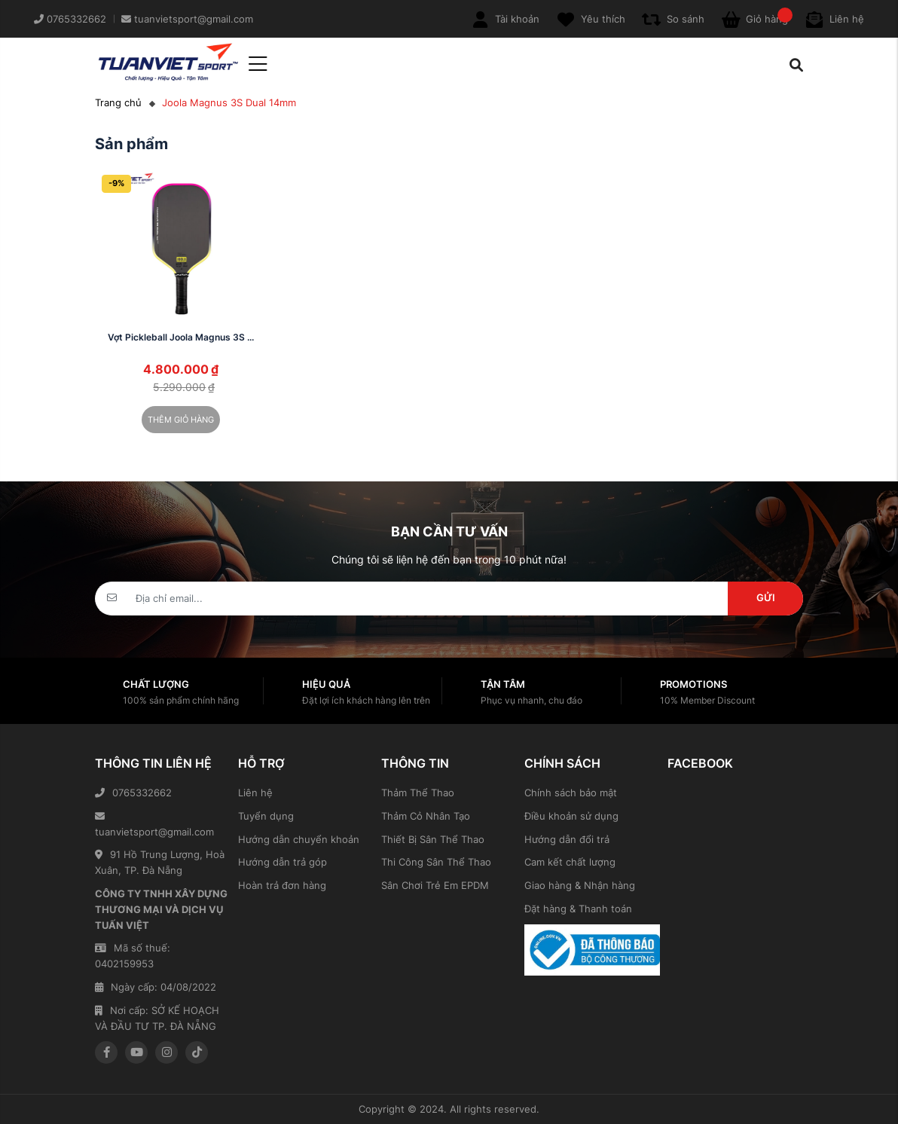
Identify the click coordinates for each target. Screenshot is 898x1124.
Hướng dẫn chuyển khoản (298, 839)
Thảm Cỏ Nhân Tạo (425, 816)
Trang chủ (118, 102)
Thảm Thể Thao (417, 792)
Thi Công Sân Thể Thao (436, 862)
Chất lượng (156, 684)
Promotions (693, 684)
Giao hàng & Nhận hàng (579, 885)
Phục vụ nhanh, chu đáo (531, 700)
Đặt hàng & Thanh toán (578, 909)
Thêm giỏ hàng (181, 419)
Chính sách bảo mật (570, 792)
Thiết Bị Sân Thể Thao (432, 839)
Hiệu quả (326, 684)
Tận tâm (503, 684)
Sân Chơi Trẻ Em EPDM (435, 885)
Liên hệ (255, 792)
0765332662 (133, 792)
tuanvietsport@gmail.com (154, 824)
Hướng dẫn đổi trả (566, 839)
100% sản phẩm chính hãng (181, 700)
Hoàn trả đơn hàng (282, 885)
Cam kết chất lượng (569, 862)
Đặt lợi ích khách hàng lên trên (366, 700)
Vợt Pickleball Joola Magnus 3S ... (181, 337)
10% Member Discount (707, 700)
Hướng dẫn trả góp (282, 862)
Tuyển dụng (266, 816)
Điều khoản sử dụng (571, 816)
